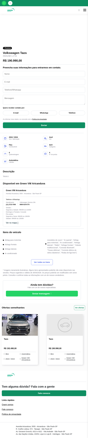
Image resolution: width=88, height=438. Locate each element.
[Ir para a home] (39, 10)
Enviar (44, 125)
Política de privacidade (39, 119)
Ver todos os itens (42, 262)
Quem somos (7, 405)
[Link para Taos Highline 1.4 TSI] (20, 325)
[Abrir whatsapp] (4, 3)
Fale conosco (44, 393)
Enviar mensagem (41, 293)
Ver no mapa (12, 223)
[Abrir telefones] (10, 3)
